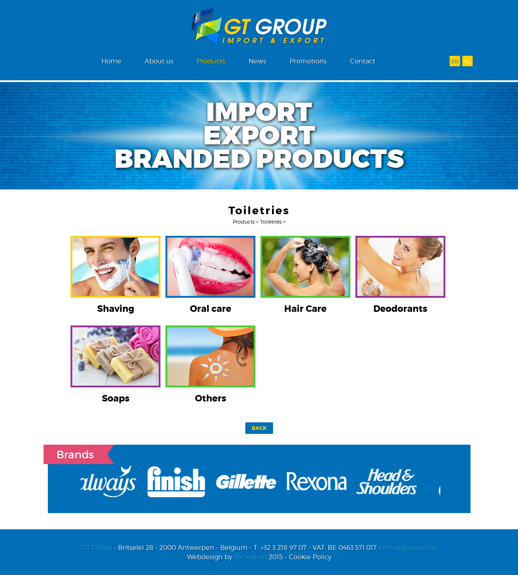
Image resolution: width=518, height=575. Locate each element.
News (257, 61)
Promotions (308, 61)
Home (111, 61)
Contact (362, 61)
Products (211, 61)
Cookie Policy (310, 557)
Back (259, 428)
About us (159, 61)
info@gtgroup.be (410, 547)
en (455, 61)
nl (467, 61)
